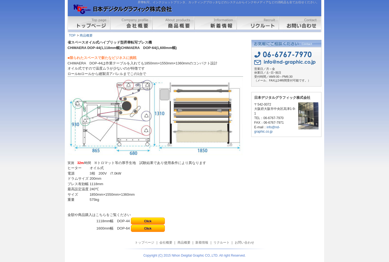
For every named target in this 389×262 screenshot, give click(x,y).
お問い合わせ (300, 24)
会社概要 (131, 24)
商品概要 (173, 24)
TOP (72, 35)
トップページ (89, 24)
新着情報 (215, 24)
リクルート (258, 24)
